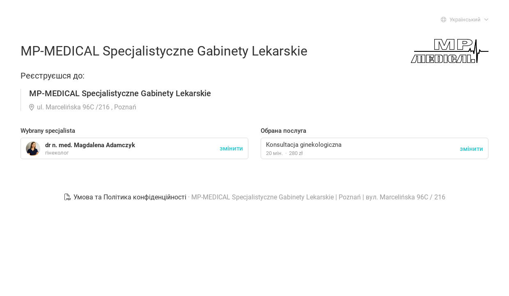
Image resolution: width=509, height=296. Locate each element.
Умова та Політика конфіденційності (126, 197)
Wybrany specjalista (48, 130)
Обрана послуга (283, 130)
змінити (471, 149)
